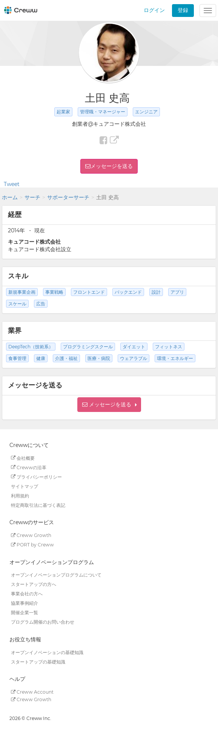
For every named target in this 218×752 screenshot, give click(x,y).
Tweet (12, 184)
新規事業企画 (21, 292)
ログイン (154, 10)
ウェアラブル (133, 358)
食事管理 (17, 358)
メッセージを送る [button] (112, 166)
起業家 (63, 111)
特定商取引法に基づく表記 (38, 505)
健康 (40, 358)
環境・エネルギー (175, 358)
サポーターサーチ (68, 197)
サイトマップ (24, 486)
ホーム (10, 197)
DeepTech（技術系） (30, 346)
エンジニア (146, 111)
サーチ (32, 197)
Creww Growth (31, 535)
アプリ (177, 292)
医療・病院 (99, 358)
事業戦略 (54, 292)
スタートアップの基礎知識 (38, 661)
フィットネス (168, 346)
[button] (109, 404)
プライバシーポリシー (36, 476)
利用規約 (20, 495)
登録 (183, 10)
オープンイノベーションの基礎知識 (47, 652)
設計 (156, 292)
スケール (17, 304)
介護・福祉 (66, 358)
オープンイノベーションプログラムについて (56, 575)
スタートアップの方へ (33, 584)
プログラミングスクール (88, 346)
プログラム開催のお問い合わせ (42, 622)
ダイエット (134, 346)
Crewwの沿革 (28, 467)
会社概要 (23, 458)
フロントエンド (89, 292)
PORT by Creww (32, 545)
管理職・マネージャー (102, 111)
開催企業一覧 (24, 612)
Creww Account (32, 692)
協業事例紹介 (24, 603)
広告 (40, 304)
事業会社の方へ (27, 593)
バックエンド (128, 292)
